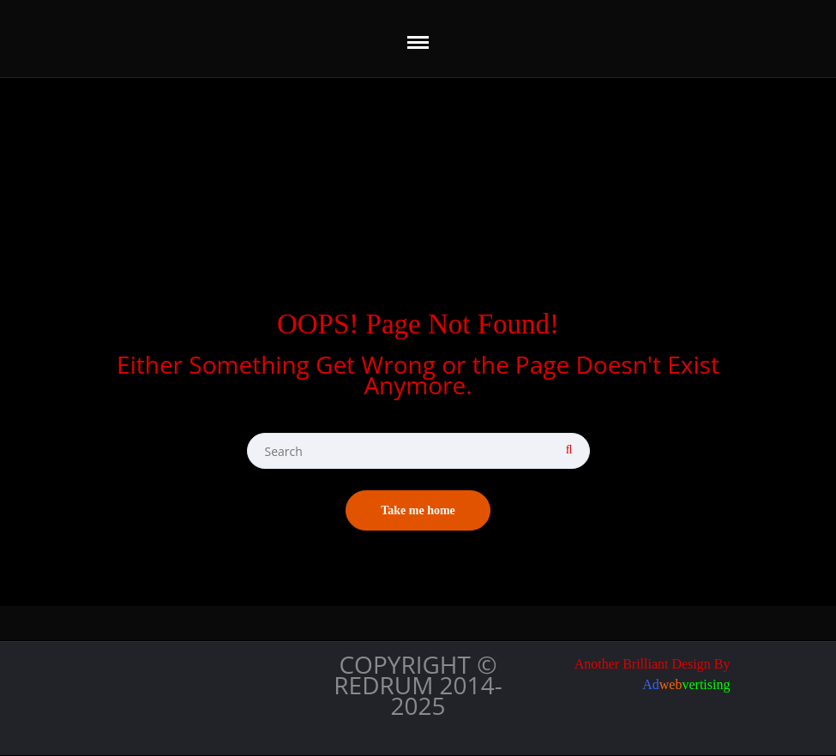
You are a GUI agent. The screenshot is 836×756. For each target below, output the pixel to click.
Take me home (418, 510)
